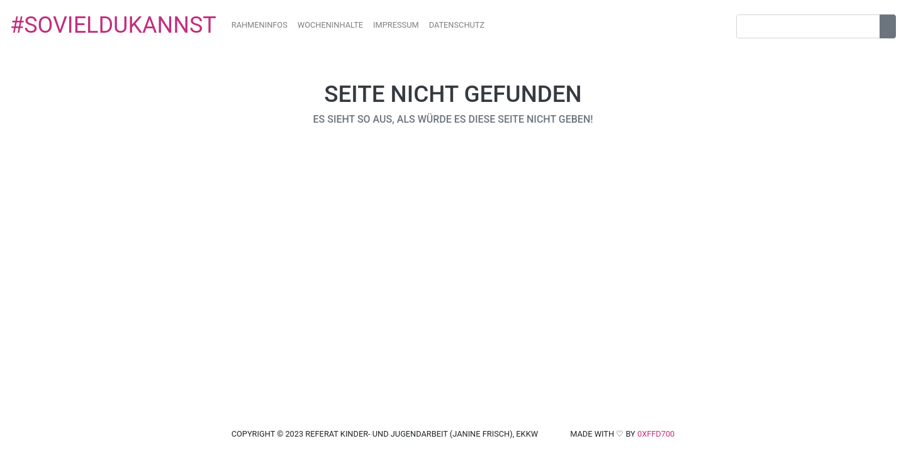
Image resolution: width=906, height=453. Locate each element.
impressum (396, 25)
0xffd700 (655, 434)
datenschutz (457, 25)
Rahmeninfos (260, 25)
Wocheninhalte (330, 25)
